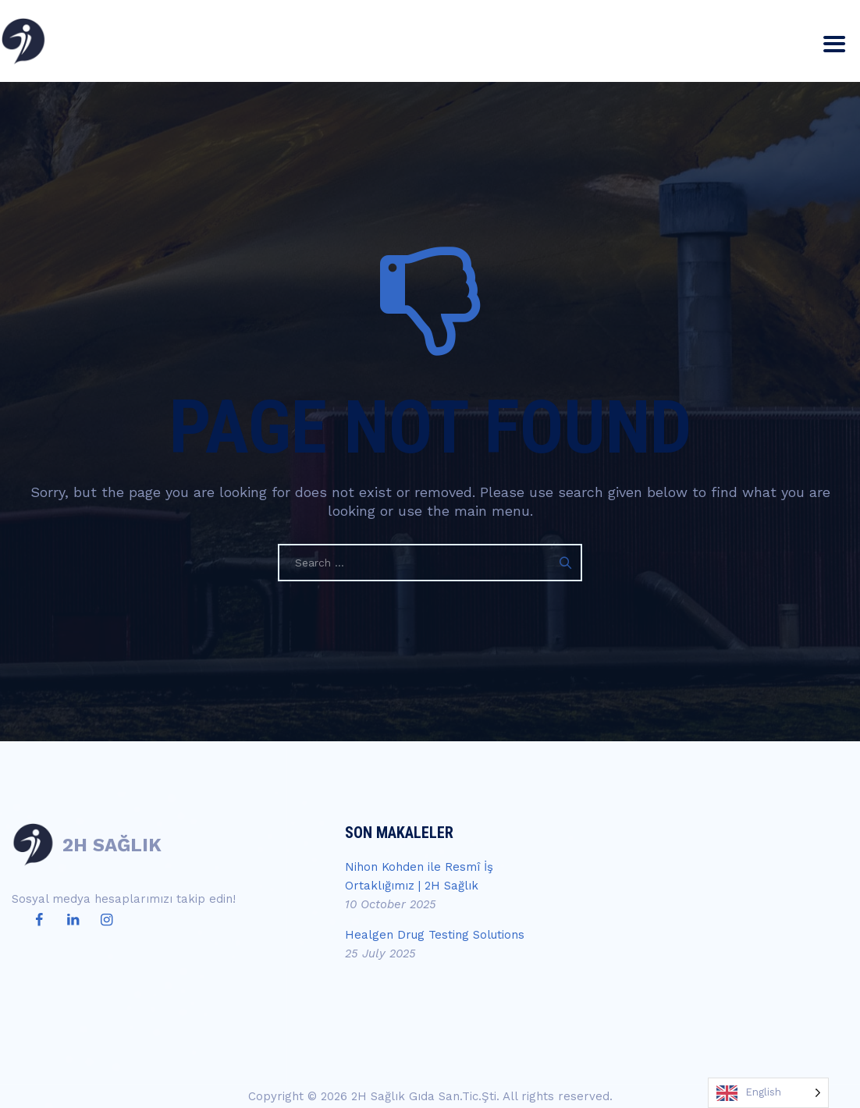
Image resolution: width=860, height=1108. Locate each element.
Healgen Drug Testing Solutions (434, 935)
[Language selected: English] (768, 1093)
